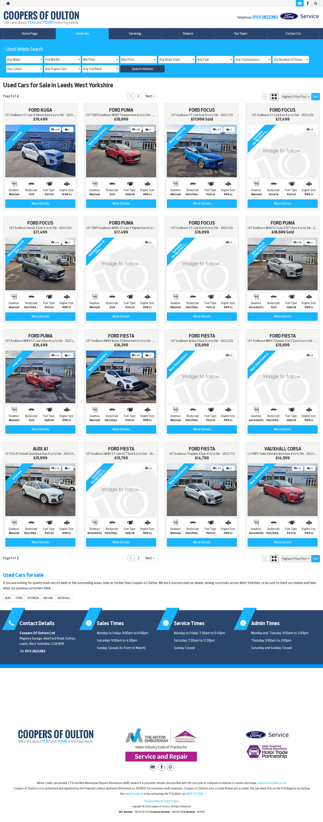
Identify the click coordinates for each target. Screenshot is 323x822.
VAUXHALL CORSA (282, 448)
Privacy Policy (152, 801)
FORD (19, 598)
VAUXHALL (63, 598)
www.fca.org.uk (134, 793)
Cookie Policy (171, 801)
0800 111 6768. (194, 793)
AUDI (8, 598)
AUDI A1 (40, 448)
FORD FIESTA (121, 336)
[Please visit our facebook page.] (308, 3)
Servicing (135, 34)
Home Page (30, 34)
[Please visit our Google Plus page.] (316, 3)
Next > (149, 96)
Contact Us (293, 34)
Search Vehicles (142, 69)
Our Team (240, 34)
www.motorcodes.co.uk (271, 783)
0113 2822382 (265, 17)
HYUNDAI (33, 598)
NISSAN (48, 598)
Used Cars (82, 34)
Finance (188, 34)
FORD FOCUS (202, 110)
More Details (40, 203)
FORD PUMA (121, 110)
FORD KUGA (40, 110)
